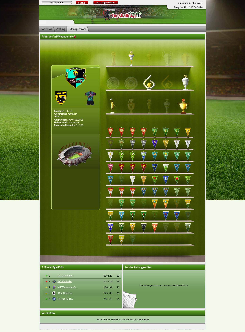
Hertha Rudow (65, 298)
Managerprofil (77, 29)
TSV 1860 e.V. (65, 292)
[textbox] (57, 2)
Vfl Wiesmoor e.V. (67, 287)
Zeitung (60, 29)
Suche (81, 2)
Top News (46, 29)
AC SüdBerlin (65, 281)
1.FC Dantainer (65, 275)
